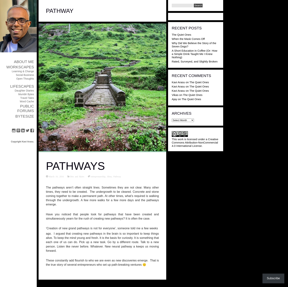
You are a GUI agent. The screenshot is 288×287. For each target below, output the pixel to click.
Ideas (109, 176)
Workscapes (20, 67)
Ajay (174, 99)
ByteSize (24, 116)
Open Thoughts (25, 78)
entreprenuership (98, 176)
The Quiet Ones (181, 34)
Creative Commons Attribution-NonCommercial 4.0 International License (195, 142)
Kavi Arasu (178, 82)
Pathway (117, 176)
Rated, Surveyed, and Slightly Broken (194, 61)
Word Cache (27, 101)
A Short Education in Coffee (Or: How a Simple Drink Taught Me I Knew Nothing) (194, 54)
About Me (24, 62)
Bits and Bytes (77, 176)
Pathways (75, 166)
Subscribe (273, 278)
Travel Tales (27, 97)
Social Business (25, 74)
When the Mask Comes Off (188, 38)
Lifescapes (22, 86)
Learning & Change (23, 71)
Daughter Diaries (24, 90)
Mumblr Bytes (26, 94)
